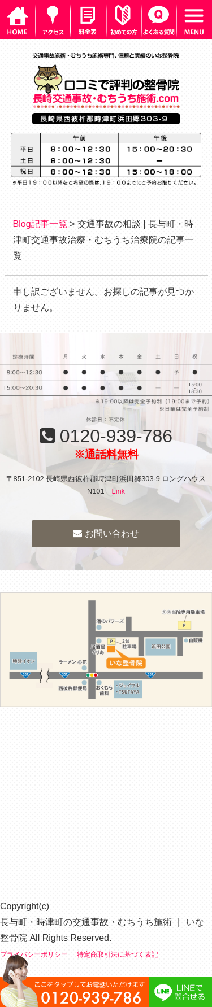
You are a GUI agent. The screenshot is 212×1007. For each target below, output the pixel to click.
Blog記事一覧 (40, 224)
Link (118, 491)
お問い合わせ (106, 533)
